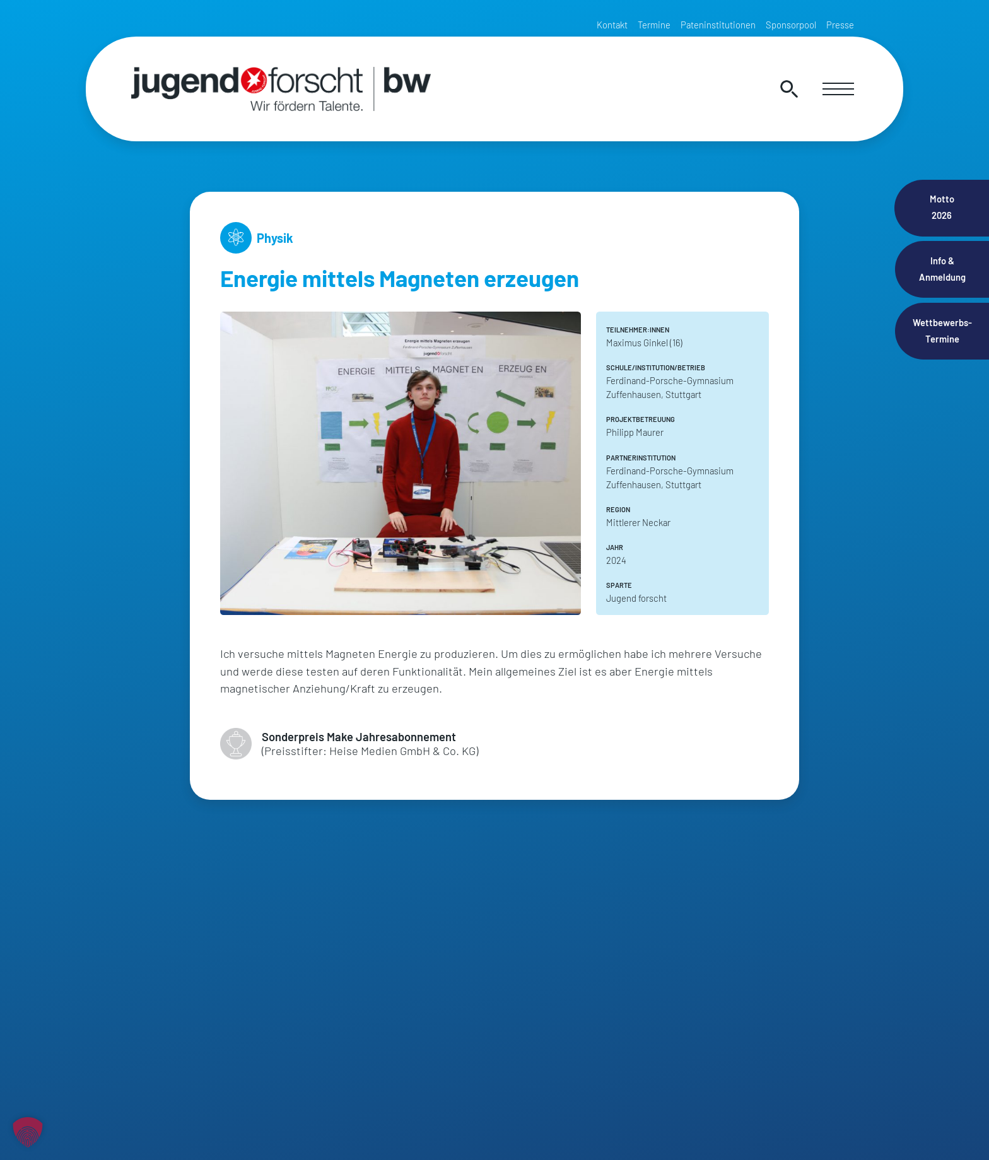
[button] (28, 1132)
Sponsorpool (791, 24)
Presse (840, 24)
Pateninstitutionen (718, 24)
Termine (654, 24)
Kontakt (612, 24)
